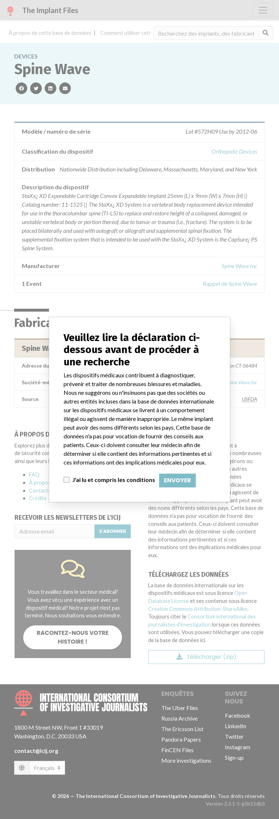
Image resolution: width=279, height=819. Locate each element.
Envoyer (177, 480)
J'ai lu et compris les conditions (113, 479)
